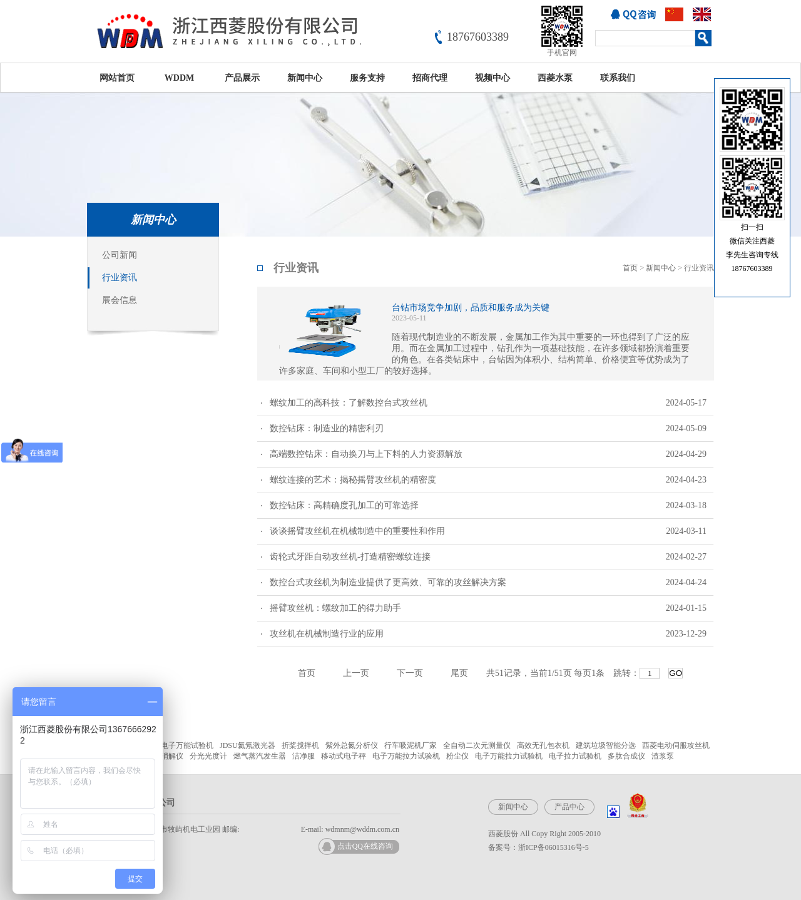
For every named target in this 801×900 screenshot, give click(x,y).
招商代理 (429, 78)
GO (675, 673)
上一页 (356, 673)
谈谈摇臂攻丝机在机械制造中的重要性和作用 (488, 531)
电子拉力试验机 (575, 756)
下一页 (410, 673)
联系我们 (617, 78)
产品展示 (242, 78)
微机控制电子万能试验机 (172, 745)
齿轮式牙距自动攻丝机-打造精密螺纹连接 (488, 557)
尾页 (459, 673)
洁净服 (303, 756)
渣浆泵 (662, 756)
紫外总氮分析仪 (351, 745)
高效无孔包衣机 (543, 745)
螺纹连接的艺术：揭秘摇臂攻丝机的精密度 (488, 480)
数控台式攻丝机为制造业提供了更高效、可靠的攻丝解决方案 (488, 582)
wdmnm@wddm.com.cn (362, 829)
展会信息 (119, 300)
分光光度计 (208, 756)
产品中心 (569, 806)
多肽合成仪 (626, 756)
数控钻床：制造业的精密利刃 (488, 428)
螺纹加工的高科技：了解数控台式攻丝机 (488, 403)
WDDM (179, 78)
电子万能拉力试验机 (406, 756)
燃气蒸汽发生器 (259, 756)
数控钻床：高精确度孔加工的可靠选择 (488, 505)
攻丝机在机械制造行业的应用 (488, 634)
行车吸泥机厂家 (410, 745)
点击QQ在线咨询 (365, 846)
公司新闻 (119, 255)
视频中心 (492, 78)
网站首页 (117, 78)
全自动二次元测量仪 (477, 745)
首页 (630, 267)
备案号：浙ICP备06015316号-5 (538, 847)
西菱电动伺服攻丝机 (676, 745)
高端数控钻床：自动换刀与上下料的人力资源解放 (488, 454)
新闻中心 (304, 78)
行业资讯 (119, 277)
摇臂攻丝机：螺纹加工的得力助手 (488, 608)
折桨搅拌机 (300, 745)
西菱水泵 (555, 78)
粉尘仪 (457, 756)
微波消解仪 (164, 756)
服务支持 (367, 78)
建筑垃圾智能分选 (606, 745)
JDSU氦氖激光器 (247, 745)
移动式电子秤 (343, 756)
